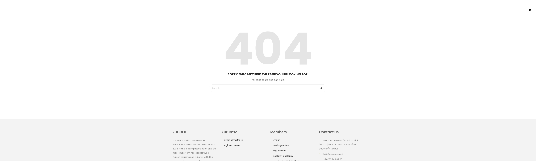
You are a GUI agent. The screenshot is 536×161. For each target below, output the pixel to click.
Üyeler (276, 139)
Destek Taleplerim (283, 155)
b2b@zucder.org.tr (333, 154)
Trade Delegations (490, 11)
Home (442, 11)
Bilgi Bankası (279, 150)
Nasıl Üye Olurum (282, 145)
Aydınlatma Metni (233, 139)
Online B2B (511, 11)
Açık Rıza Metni (232, 145)
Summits (469, 11)
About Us (455, 11)
